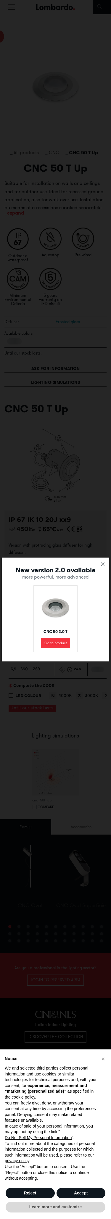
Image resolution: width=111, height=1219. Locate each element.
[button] (103, 1059)
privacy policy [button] (17, 1160)
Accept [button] (81, 1193)
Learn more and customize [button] (55, 1206)
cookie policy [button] (23, 1097)
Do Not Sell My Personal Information (38, 1137)
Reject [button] (30, 1193)
